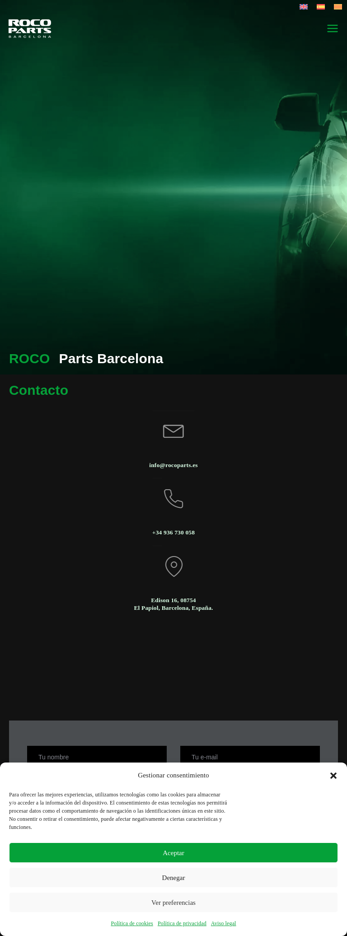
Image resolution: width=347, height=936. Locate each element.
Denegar (173, 877)
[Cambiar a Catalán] (338, 6)
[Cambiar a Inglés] (303, 6)
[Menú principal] (332, 28)
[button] (333, 775)
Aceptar (173, 852)
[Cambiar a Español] (320, 6)
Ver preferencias (173, 902)
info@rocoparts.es (173, 465)
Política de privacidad (182, 923)
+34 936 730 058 (173, 532)
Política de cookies (132, 923)
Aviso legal (223, 923)
